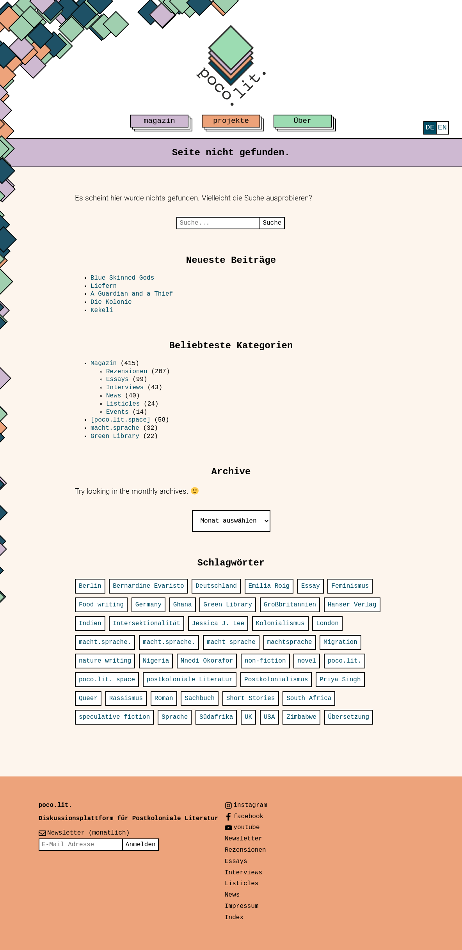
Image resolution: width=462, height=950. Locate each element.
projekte (231, 121)
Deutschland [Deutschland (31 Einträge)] (216, 586)
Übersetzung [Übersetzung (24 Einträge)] (349, 717)
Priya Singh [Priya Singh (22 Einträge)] (340, 679)
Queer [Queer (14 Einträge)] (88, 698)
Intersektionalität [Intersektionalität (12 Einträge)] (146, 623)
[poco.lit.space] (121, 420)
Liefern (104, 286)
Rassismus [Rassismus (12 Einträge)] (126, 698)
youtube (246, 827)
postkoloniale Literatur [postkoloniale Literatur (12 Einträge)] (190, 679)
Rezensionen (126, 371)
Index (234, 917)
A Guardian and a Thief (134, 294)
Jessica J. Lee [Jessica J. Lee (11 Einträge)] (218, 623)
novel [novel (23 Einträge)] (306, 661)
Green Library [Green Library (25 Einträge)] (227, 604)
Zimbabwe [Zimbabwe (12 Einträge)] (301, 717)
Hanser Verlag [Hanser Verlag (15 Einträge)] (352, 604)
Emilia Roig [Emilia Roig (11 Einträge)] (269, 586)
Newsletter (243, 838)
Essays (117, 379)
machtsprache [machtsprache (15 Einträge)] (289, 642)
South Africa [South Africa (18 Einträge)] (308, 698)
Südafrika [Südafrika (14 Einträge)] (216, 717)
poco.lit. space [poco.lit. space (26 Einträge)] (107, 679)
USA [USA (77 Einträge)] (269, 717)
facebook (248, 816)
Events (117, 412)
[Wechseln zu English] (442, 128)
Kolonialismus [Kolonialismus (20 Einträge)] (280, 623)
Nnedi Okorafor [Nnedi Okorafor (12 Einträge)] (207, 661)
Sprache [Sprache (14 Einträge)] (175, 717)
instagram (250, 805)
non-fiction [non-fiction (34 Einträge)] (265, 661)
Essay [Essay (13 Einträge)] (310, 586)
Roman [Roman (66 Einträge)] (164, 698)
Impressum (241, 906)
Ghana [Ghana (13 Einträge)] (182, 604)
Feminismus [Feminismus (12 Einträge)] (350, 586)
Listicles (123, 404)
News (113, 395)
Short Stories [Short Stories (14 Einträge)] (250, 698)
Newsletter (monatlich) (88, 833)
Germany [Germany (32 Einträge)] (148, 604)
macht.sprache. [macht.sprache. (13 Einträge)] (169, 642)
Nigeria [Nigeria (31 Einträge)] (156, 661)
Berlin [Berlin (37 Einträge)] (90, 586)
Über (303, 121)
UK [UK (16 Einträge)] (248, 717)
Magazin (104, 363)
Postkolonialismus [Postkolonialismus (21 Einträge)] (276, 679)
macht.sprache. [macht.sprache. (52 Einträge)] (105, 642)
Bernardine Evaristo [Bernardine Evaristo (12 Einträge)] (148, 586)
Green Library (115, 436)
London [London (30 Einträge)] (327, 623)
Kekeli (102, 310)
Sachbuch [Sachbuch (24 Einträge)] (200, 698)
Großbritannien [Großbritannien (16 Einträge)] (290, 604)
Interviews (125, 387)
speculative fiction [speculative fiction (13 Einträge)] (114, 717)
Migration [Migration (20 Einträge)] (340, 642)
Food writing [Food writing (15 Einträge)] (101, 604)
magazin (159, 121)
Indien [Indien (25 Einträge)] (90, 623)
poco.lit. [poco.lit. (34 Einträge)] (344, 661)
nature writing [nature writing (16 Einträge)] (105, 661)
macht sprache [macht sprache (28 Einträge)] (231, 642)
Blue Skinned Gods (122, 278)
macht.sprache (115, 428)
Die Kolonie (111, 302)
